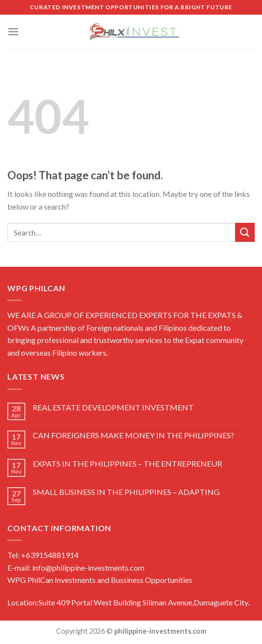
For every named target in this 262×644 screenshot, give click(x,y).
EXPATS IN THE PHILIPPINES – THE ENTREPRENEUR (127, 463)
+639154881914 (49, 554)
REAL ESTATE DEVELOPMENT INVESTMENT (113, 407)
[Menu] (13, 31)
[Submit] (245, 232)
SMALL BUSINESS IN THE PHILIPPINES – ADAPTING (126, 491)
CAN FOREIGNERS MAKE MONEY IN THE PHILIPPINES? (133, 435)
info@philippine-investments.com (88, 567)
